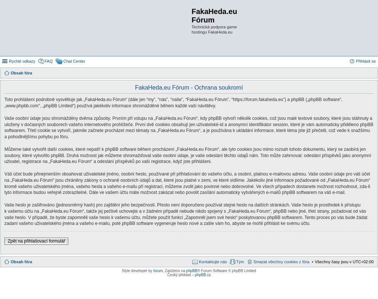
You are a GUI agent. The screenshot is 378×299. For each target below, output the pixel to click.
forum (158, 271)
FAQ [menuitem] (49, 61)
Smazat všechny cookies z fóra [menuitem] (281, 262)
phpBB (191, 271)
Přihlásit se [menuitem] (366, 61)
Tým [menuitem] (240, 262)
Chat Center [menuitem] (74, 61)
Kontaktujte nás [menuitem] (213, 262)
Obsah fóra (21, 262)
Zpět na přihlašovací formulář (36, 241)
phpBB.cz (203, 275)
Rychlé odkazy (22, 61)
